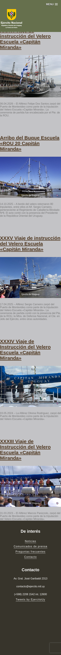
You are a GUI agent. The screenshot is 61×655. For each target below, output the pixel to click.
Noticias (30, 541)
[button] (51, 4)
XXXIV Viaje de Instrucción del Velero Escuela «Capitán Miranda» (25, 350)
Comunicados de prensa (30, 546)
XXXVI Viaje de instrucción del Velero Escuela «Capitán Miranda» (25, 39)
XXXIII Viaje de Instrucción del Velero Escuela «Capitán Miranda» (25, 450)
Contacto (30, 557)
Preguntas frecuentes (30, 551)
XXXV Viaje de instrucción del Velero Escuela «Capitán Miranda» (30, 243)
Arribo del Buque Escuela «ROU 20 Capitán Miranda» (29, 143)
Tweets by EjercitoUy (30, 599)
